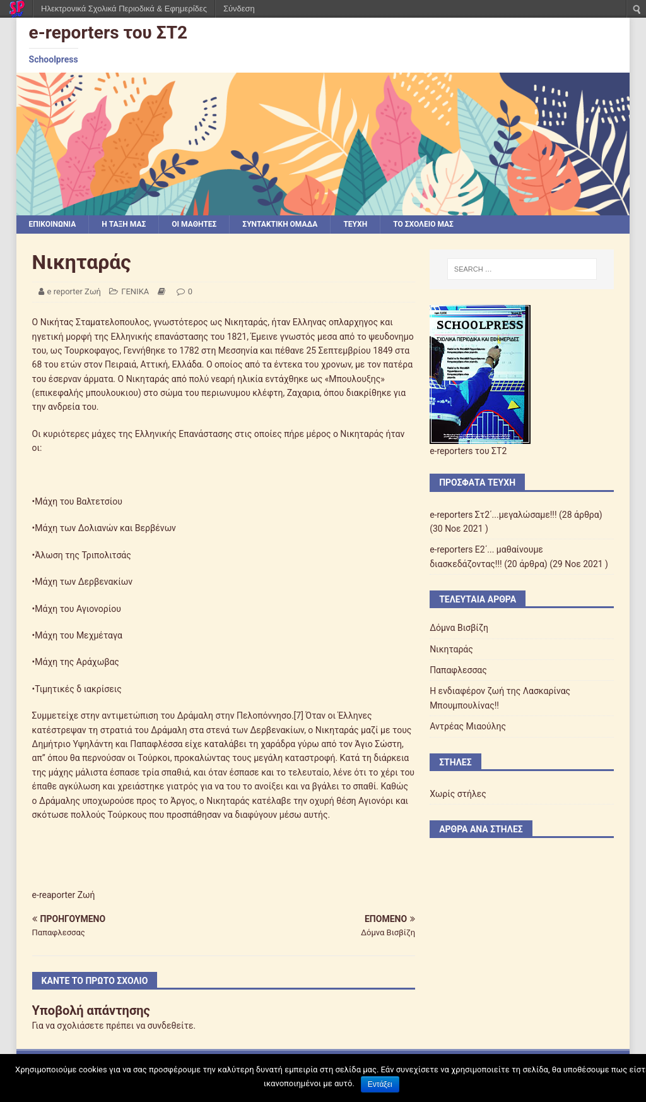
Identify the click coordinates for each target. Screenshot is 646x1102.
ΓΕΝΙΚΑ (135, 291)
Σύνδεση (239, 8)
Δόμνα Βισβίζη (459, 628)
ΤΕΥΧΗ (355, 224)
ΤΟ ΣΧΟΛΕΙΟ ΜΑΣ (423, 224)
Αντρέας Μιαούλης (468, 726)
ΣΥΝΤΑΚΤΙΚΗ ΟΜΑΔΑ (279, 224)
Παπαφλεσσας (458, 670)
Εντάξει (380, 1084)
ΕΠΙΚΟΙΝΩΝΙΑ (52, 224)
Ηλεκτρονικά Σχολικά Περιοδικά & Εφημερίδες (124, 8)
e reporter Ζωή (74, 291)
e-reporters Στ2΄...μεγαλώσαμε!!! (493, 515)
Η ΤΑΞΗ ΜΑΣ (124, 224)
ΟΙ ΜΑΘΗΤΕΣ (194, 224)
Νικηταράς (451, 649)
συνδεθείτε (171, 1026)
